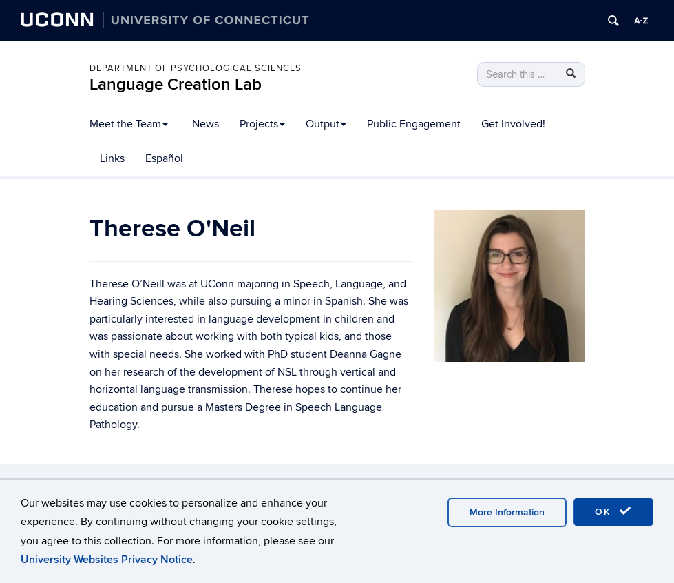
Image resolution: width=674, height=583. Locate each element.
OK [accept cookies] (613, 511)
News (205, 124)
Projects (262, 124)
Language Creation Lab (175, 84)
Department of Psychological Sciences (195, 68)
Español (164, 158)
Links (112, 158)
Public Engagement (414, 124)
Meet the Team (128, 124)
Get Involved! (513, 124)
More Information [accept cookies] (507, 512)
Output (326, 124)
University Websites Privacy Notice (107, 559)
